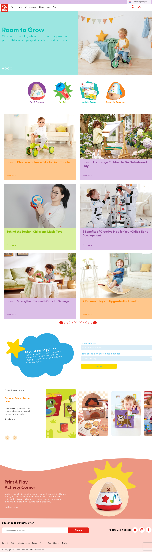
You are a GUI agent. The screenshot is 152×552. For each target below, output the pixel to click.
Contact (5, 543)
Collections (30, 7)
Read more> (11, 419)
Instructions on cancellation (27, 543)
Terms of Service (53, 543)
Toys (13, 7)
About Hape (44, 7)
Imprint (64, 543)
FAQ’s (12, 543)
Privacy (42, 543)
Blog (55, 7)
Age (20, 7)
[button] (139, 2)
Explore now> (11, 507)
